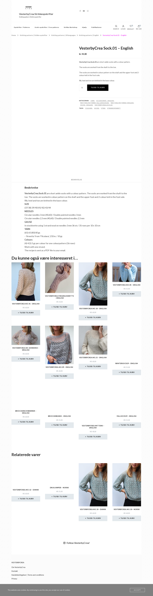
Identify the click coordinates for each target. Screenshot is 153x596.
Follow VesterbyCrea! (76, 542)
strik (103, 108)
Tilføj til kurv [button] (27, 313)
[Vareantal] (83, 87)
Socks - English (86, 105)
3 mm (92, 100)
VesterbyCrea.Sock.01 (104, 105)
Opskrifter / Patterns (22, 27)
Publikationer (96, 27)
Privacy (14, 579)
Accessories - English (105, 100)
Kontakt (14, 571)
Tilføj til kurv (98, 87)
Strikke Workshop (70, 27)
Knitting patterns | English (122, 103)
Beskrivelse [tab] (76, 180)
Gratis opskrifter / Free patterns (47, 27)
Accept (137, 590)
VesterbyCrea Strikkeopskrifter (36, 13)
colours (88, 108)
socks (96, 108)
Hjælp (84, 27)
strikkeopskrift (114, 108)
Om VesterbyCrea (18, 567)
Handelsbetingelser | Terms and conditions (27, 575)
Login (123, 27)
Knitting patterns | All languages (94, 103)
